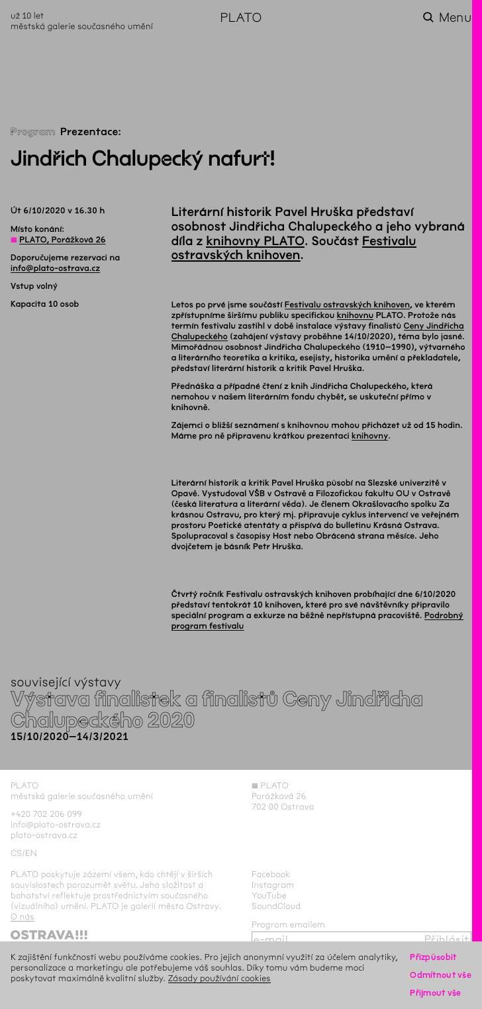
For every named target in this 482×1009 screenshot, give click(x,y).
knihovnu (355, 315)
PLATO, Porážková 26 (62, 239)
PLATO (241, 18)
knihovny (370, 436)
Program (33, 132)
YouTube (269, 895)
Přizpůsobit (433, 957)
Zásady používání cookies (219, 978)
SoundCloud (276, 906)
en (31, 853)
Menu (455, 18)
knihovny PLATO (255, 241)
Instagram (273, 885)
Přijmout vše (435, 993)
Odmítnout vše (440, 975)
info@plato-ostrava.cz (55, 268)
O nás (22, 917)
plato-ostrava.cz (44, 835)
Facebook (271, 874)
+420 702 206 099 (46, 814)
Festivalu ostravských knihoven (293, 248)
